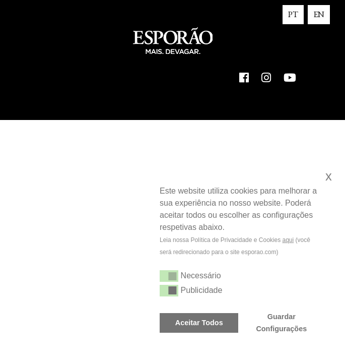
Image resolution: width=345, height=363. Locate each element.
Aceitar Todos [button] (199, 323)
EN (318, 14)
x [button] (328, 176)
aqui (288, 240)
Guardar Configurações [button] (281, 323)
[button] (161, 264)
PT (293, 14)
